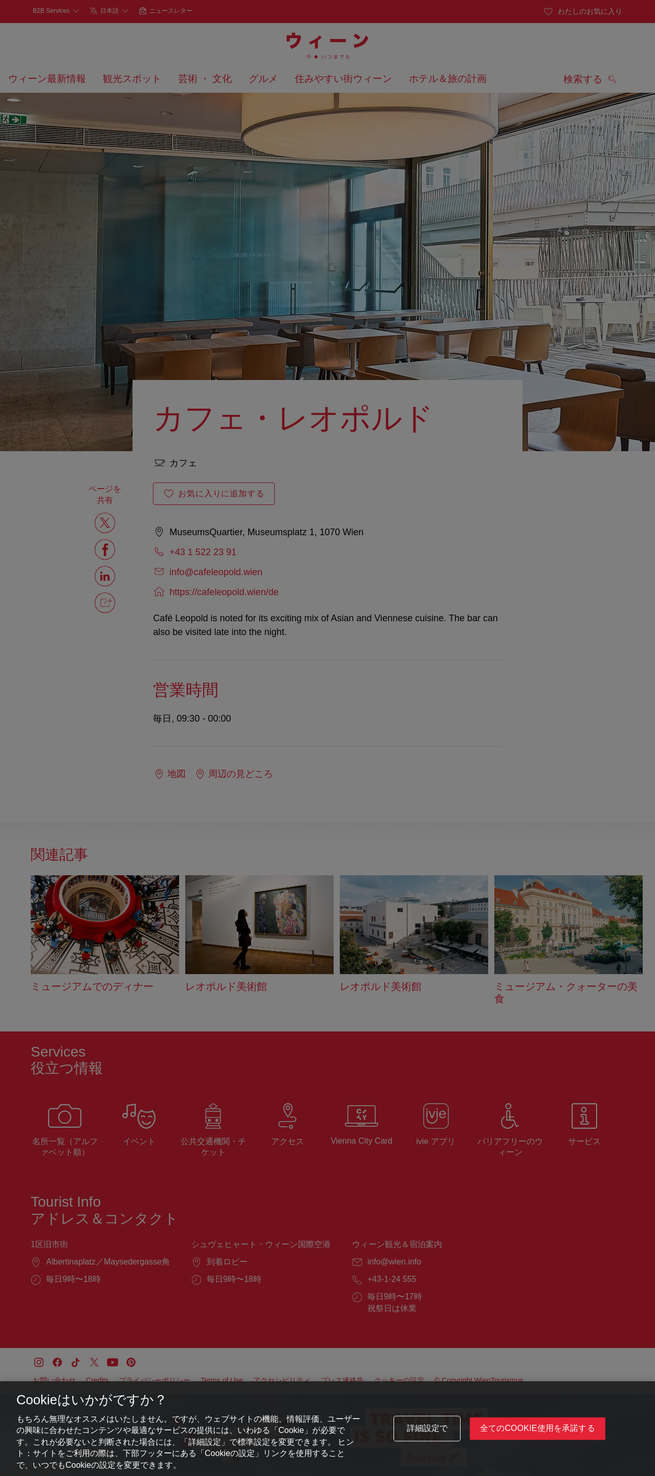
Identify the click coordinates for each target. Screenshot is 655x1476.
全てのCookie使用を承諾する (537, 1432)
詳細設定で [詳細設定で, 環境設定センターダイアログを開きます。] (427, 1432)
